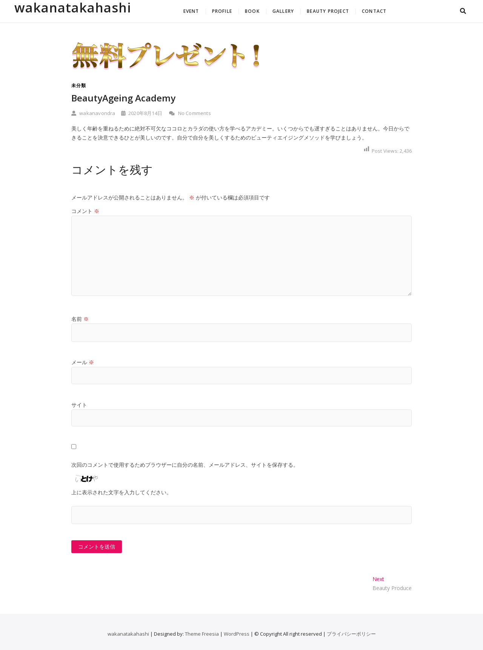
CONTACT (374, 11)
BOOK (252, 11)
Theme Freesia (202, 633)
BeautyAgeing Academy (123, 98)
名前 (80, 318)
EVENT (191, 11)
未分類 (78, 85)
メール (82, 362)
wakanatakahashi (72, 7)
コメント (85, 211)
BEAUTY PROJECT (328, 11)
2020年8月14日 (141, 113)
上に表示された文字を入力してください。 (121, 492)
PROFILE (222, 11)
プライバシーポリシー (351, 633)
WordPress (236, 633)
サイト (79, 404)
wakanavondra (93, 113)
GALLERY (283, 11)
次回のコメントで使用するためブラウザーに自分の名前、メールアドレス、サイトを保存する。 (184, 464)
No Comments (190, 113)
